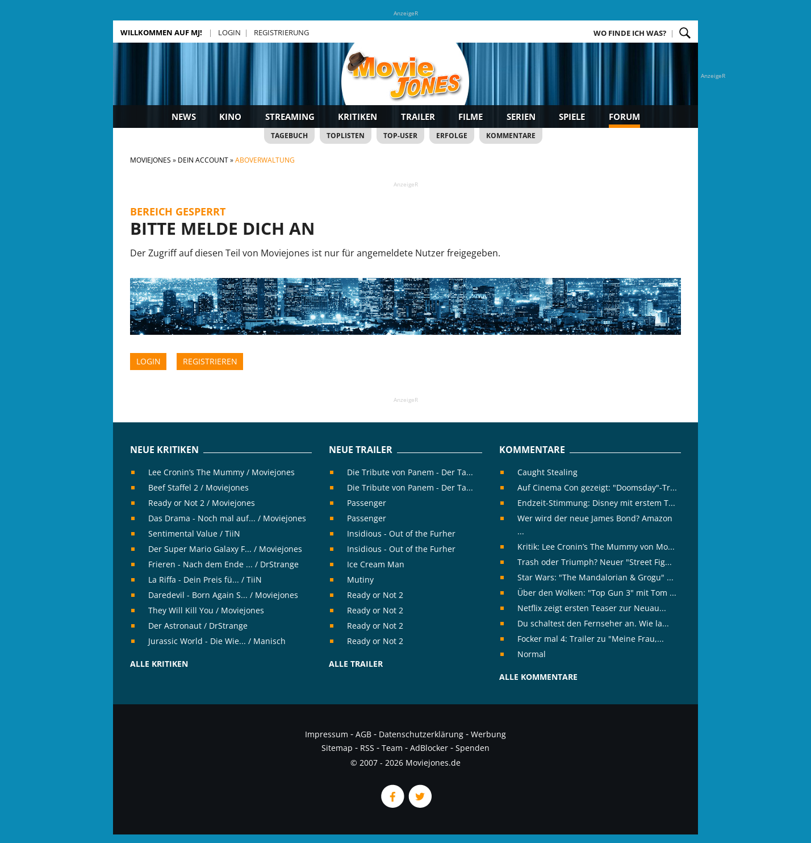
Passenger (366, 502)
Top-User (400, 135)
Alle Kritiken (159, 663)
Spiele (572, 116)
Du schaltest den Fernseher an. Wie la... (593, 623)
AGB (363, 734)
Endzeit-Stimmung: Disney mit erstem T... (596, 502)
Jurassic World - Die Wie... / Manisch (217, 641)
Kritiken (357, 116)
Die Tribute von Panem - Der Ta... (410, 472)
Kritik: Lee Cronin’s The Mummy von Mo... (596, 546)
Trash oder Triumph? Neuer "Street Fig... (594, 562)
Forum (624, 116)
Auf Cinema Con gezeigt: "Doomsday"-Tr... (597, 487)
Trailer (418, 116)
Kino (230, 116)
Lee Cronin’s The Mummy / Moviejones (221, 472)
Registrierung (281, 32)
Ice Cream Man (375, 564)
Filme (470, 116)
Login (229, 32)
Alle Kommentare (538, 676)
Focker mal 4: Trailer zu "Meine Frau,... (590, 638)
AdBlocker (429, 747)
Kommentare (511, 135)
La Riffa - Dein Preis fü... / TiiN (205, 579)
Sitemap (337, 747)
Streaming (290, 116)
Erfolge (451, 135)
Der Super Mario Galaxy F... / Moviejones (225, 548)
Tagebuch (289, 135)
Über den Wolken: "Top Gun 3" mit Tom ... (596, 592)
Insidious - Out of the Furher (401, 533)
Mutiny (360, 579)
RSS (367, 747)
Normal (531, 654)
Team (392, 747)
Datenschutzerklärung (421, 734)
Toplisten (346, 135)
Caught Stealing (547, 472)
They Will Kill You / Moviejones (206, 610)
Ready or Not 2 (375, 594)
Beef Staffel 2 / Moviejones (198, 487)
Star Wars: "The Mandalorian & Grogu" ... (595, 577)
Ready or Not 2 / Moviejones (201, 502)
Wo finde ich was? (629, 33)
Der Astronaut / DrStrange (198, 625)
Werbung (488, 734)
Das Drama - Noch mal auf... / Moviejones (227, 518)
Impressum (326, 734)
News (184, 116)
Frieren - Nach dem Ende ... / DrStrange (223, 564)
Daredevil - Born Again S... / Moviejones (223, 594)
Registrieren (210, 361)
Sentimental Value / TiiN (194, 533)
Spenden (472, 747)
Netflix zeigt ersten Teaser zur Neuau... (591, 608)
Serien (521, 116)
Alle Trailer (356, 663)
